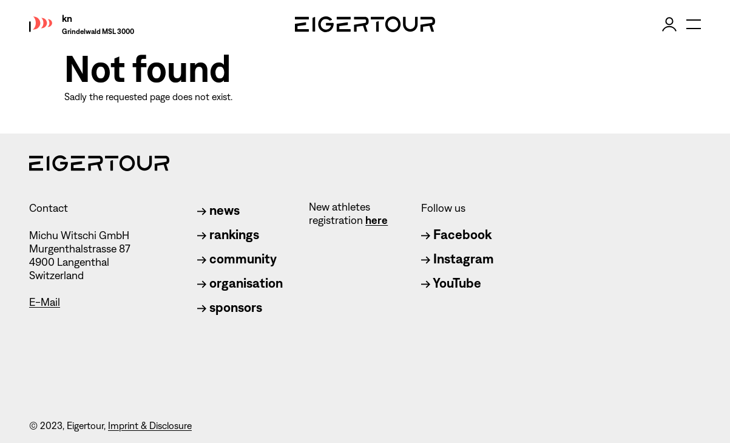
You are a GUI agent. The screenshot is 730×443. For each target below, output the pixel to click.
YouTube (451, 283)
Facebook (456, 234)
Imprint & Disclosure (150, 426)
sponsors (229, 307)
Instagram (457, 258)
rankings (228, 234)
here (376, 220)
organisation (240, 283)
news (218, 210)
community (237, 258)
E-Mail (44, 302)
